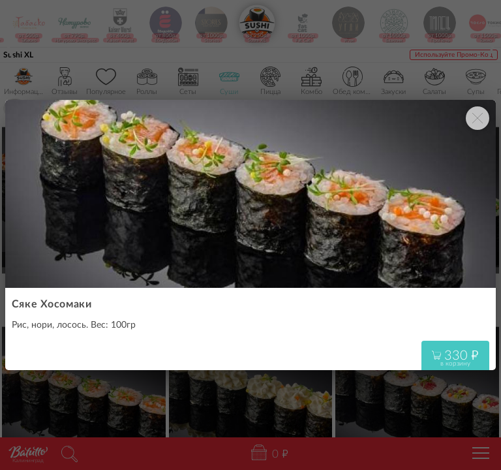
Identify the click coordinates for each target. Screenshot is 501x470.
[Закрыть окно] (477, 118)
